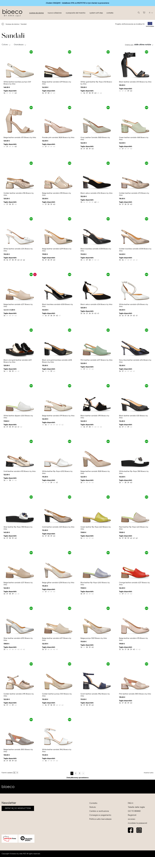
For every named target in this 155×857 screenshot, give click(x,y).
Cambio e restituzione (99, 811)
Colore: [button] (5, 45)
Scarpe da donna (36, 13)
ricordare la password (137, 823)
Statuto (92, 807)
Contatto (109, 13)
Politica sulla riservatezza (100, 819)
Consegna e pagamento (100, 815)
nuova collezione (55, 13)
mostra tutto (148, 773)
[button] (143, 44)
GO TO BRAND (134, 811)
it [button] (151, 13)
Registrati (132, 815)
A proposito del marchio (75, 13)
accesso (131, 819)
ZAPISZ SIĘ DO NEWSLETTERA (18, 808)
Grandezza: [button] (19, 45)
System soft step (96, 13)
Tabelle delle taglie (136, 807)
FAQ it (130, 803)
